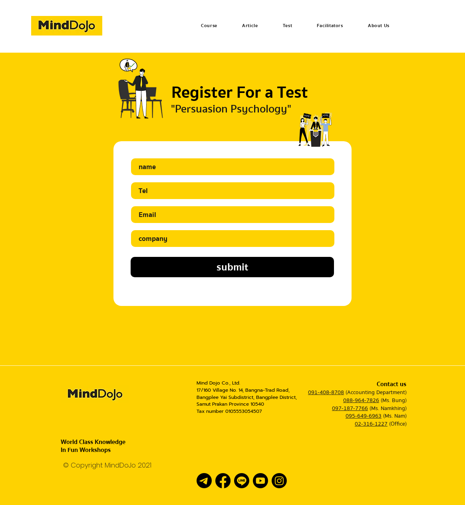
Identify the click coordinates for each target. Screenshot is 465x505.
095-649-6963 (364, 416)
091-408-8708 (326, 392)
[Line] (241, 480)
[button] (209, 26)
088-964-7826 (361, 400)
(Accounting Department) (376, 392)
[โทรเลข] (204, 480)
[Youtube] (260, 480)
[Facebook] (223, 480)
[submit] (232, 267)
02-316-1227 (371, 424)
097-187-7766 (350, 408)
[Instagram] (279, 480)
